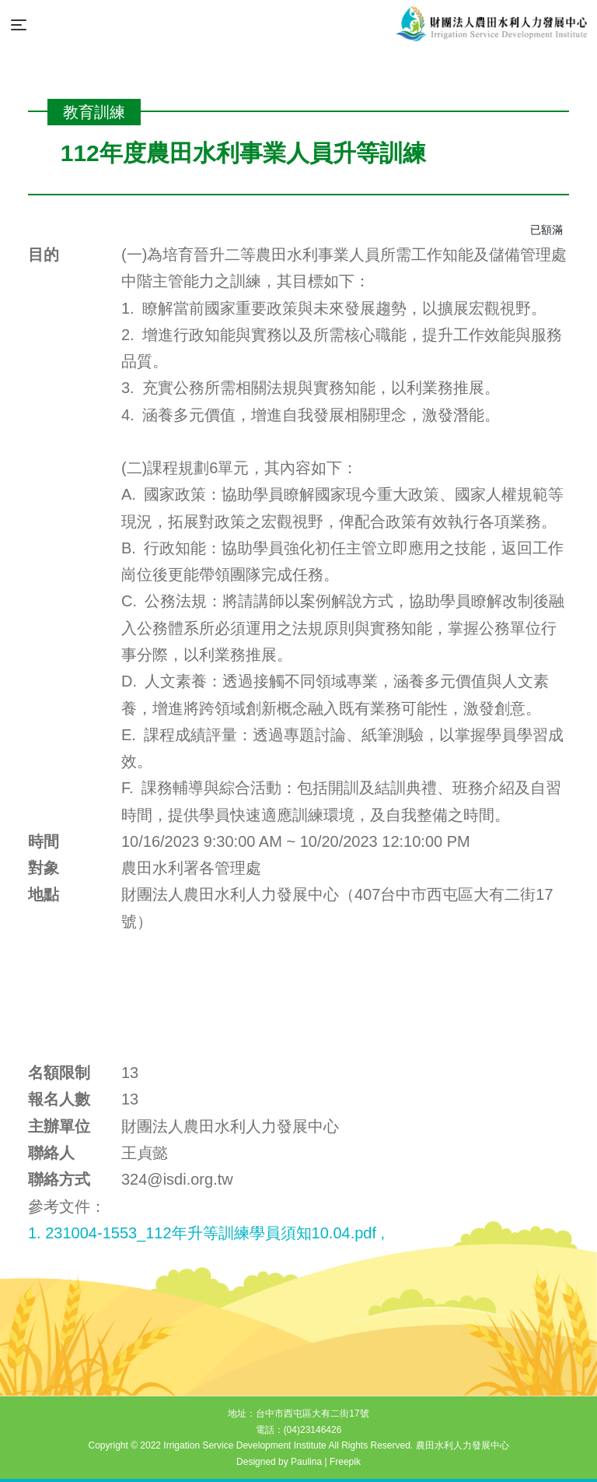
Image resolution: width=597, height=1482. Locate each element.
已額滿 (546, 229)
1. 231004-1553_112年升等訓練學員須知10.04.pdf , (206, 1232)
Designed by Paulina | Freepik (298, 1461)
